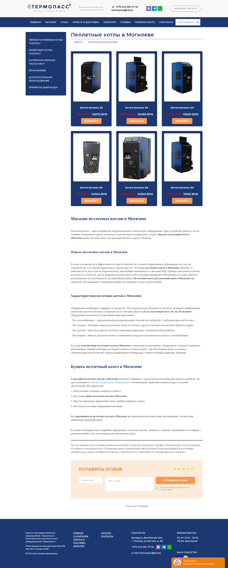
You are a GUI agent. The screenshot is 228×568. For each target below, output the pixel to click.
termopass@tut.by (122, 10)
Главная (35, 22)
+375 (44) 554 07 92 (143, 546)
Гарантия (110, 22)
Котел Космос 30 (136, 107)
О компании (80, 536)
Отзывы (125, 22)
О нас (64, 22)
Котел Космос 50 (91, 187)
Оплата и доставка (86, 22)
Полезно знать (145, 22)
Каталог (50, 22)
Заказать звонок (185, 8)
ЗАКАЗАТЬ (91, 120)
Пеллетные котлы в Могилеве (102, 42)
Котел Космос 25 (91, 107)
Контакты (166, 22)
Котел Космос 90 (182, 187)
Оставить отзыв (175, 480)
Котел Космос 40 (182, 107)
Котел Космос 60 (136, 187)
